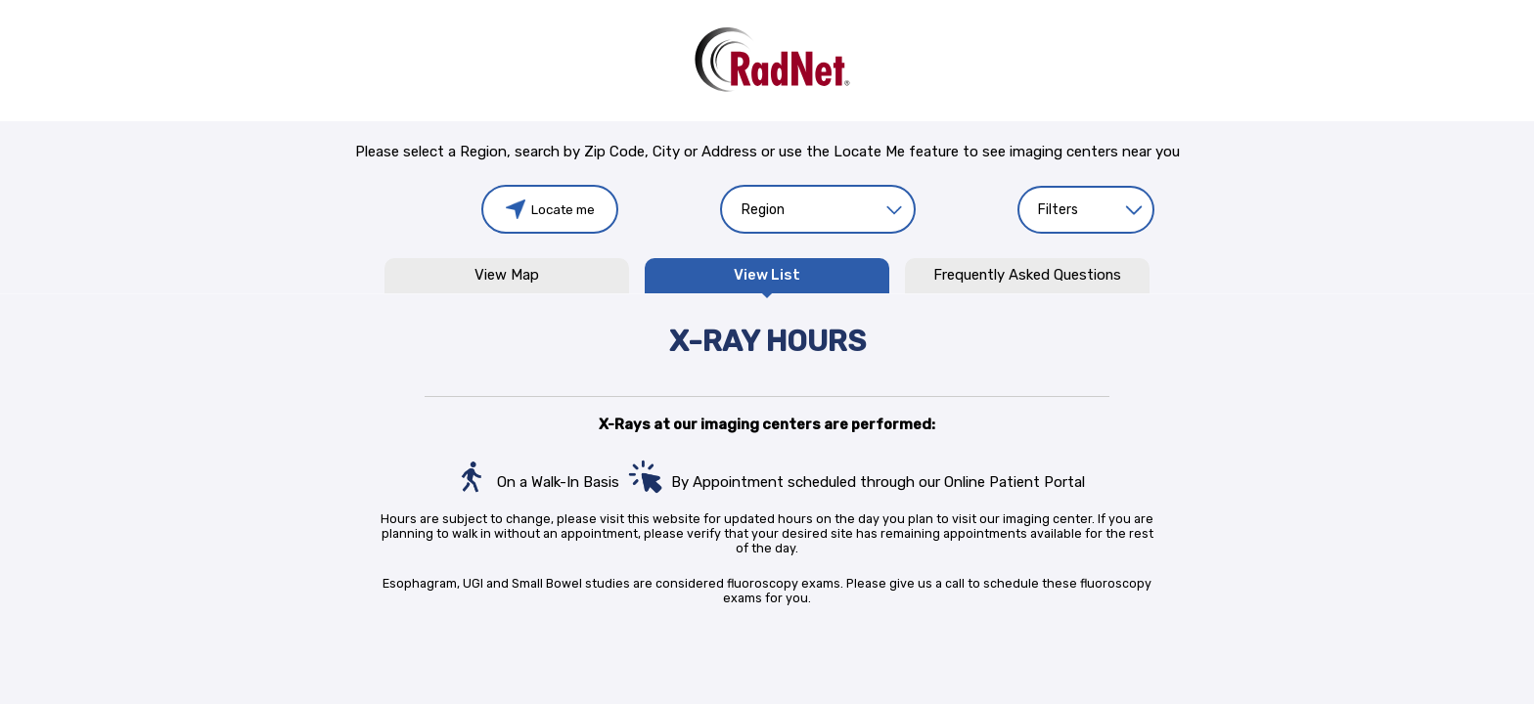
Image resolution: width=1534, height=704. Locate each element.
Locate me (550, 209)
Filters (1058, 209)
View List (767, 275)
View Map (507, 275)
